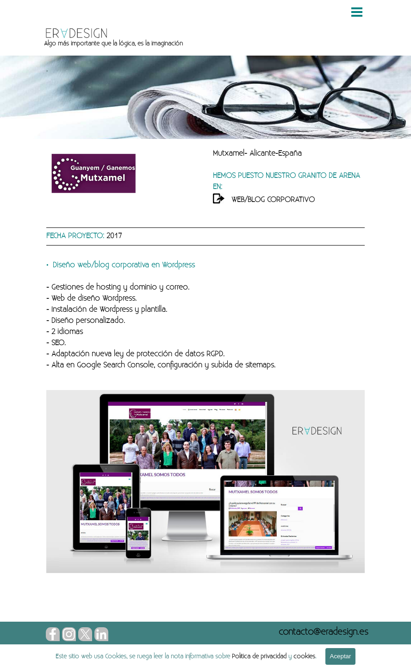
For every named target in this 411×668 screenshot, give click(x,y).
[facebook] (53, 634)
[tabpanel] (192, 43)
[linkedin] (101, 634)
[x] (85, 634)
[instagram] (69, 634)
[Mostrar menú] (357, 12)
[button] (323, 632)
